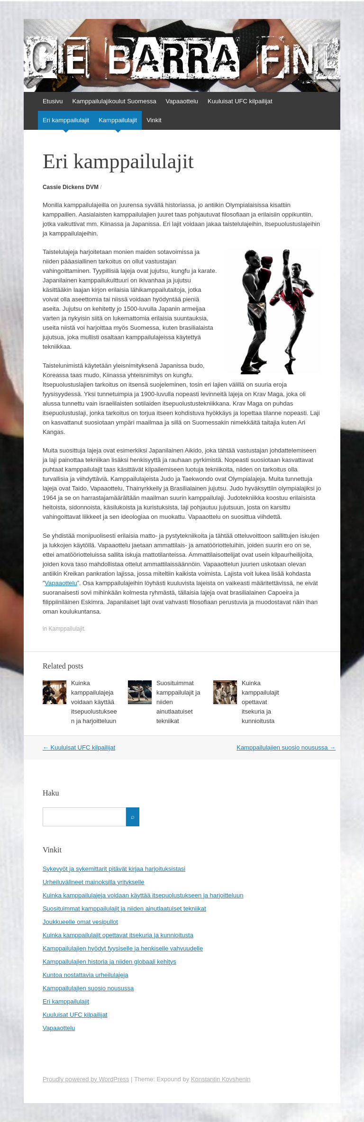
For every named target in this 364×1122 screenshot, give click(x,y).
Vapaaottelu (182, 101)
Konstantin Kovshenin (221, 1079)
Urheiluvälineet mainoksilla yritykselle (94, 882)
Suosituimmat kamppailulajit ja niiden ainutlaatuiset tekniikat (124, 908)
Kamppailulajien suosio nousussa (286, 747)
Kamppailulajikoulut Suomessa (114, 101)
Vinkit (154, 120)
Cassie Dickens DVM (71, 187)
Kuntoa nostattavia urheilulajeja (85, 974)
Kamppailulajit (118, 120)
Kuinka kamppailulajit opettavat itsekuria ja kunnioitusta (260, 701)
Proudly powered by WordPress (86, 1079)
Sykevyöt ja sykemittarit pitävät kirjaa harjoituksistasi (114, 868)
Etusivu (53, 101)
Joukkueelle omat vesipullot (80, 921)
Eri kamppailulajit (66, 120)
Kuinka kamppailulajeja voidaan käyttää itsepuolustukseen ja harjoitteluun (94, 701)
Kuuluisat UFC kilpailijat (240, 101)
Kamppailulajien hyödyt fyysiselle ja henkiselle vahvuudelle (123, 948)
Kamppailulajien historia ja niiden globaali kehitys (109, 961)
